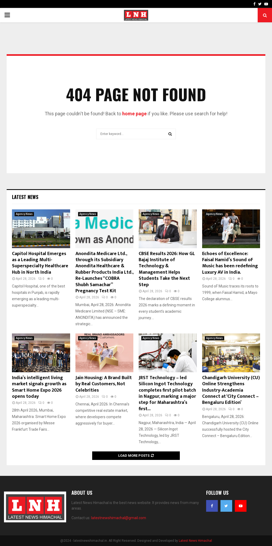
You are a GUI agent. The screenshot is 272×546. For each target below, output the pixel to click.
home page (134, 113)
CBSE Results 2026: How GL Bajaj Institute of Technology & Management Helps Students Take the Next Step (167, 269)
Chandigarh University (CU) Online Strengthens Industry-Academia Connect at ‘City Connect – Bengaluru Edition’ (231, 390)
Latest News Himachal (195, 541)
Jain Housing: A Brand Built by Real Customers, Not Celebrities (103, 384)
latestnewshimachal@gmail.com (118, 518)
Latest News (25, 196)
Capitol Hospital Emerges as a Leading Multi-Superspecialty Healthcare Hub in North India (40, 263)
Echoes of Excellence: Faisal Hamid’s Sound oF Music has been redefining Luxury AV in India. (230, 263)
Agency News (24, 214)
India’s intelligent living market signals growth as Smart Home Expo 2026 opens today (39, 387)
